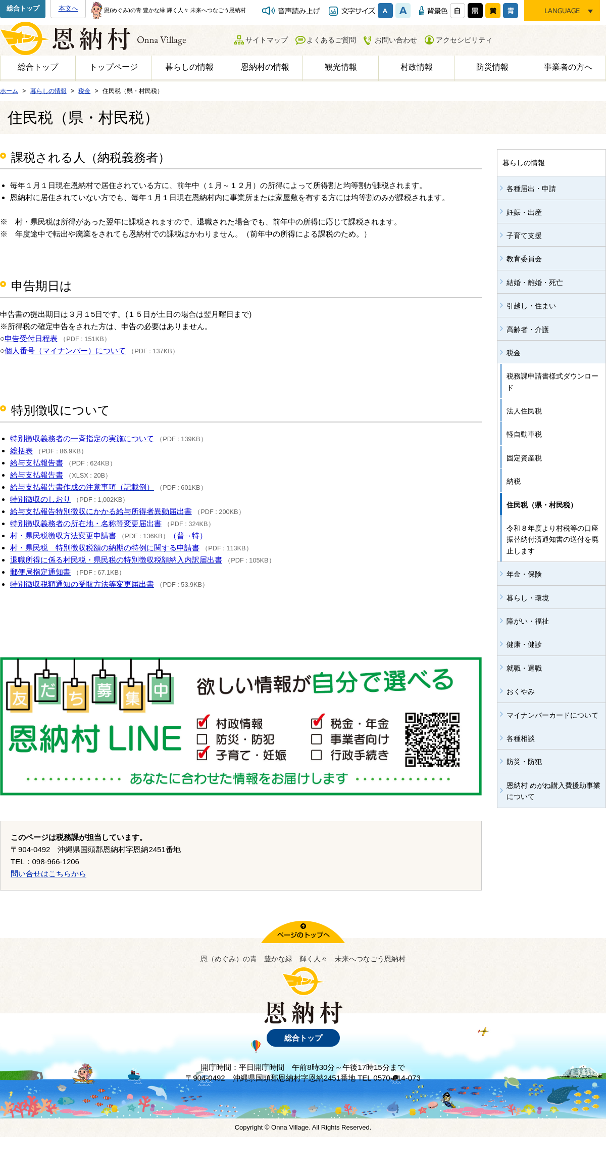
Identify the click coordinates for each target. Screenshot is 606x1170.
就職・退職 (524, 668)
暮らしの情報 (189, 67)
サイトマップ (266, 40)
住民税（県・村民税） (542, 505)
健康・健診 (524, 644)
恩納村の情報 (265, 67)
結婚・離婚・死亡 (535, 282)
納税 (514, 481)
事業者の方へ (568, 67)
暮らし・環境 (528, 598)
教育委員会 (524, 259)
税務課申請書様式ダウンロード (552, 381)
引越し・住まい (531, 306)
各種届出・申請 (531, 188)
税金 (514, 353)
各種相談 (521, 738)
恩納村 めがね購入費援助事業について (553, 791)
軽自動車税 (524, 434)
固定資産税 (524, 458)
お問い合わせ (396, 40)
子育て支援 (524, 235)
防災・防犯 (524, 762)
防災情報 (492, 67)
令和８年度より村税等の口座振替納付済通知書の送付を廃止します (552, 539)
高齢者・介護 (528, 329)
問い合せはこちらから (48, 873)
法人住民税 (524, 411)
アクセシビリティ (464, 40)
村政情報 (416, 67)
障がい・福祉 (528, 621)
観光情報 (341, 67)
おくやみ (521, 691)
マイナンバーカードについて (552, 715)
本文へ (68, 8)
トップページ (113, 67)
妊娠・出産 (524, 212)
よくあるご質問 (331, 40)
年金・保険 (524, 574)
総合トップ (23, 8)
